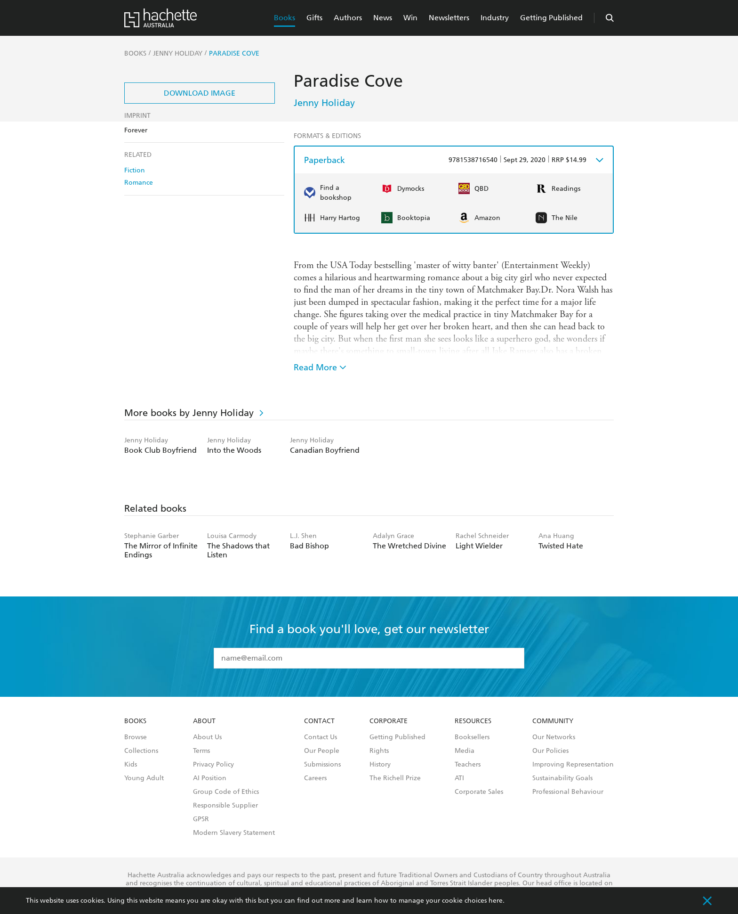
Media (464, 751)
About (204, 721)
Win (410, 17)
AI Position (209, 778)
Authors (348, 17)
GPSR (201, 819)
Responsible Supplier (225, 805)
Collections (141, 751)
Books (284, 17)
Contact (319, 721)
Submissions (322, 764)
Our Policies (550, 751)
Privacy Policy (213, 764)
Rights (379, 751)
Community (552, 721)
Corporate (388, 721)
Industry (495, 17)
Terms (201, 751)
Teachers (468, 764)
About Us (207, 737)
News (382, 17)
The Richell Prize (395, 778)
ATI (459, 778)
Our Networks (553, 737)
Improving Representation (573, 764)
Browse (135, 737)
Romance (138, 183)
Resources (473, 721)
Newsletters (449, 17)
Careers (315, 778)
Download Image (199, 93)
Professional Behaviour (567, 792)
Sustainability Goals (562, 778)
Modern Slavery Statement (234, 833)
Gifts (314, 17)
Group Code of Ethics (226, 792)
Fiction (134, 170)
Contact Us (320, 737)
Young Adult (144, 778)
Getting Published (551, 17)
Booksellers (472, 737)
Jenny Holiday (324, 102)
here (496, 901)
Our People (321, 751)
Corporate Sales (479, 792)
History (380, 764)
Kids (130, 764)
